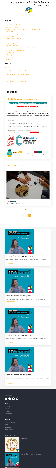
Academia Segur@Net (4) (13, 24)
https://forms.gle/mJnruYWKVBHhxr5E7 (17, 132)
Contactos (7, 411)
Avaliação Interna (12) (12, 27)
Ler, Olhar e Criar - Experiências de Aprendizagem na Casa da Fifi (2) (24, 41)
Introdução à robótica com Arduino (21, 99)
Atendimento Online (10, 422)
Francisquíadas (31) (11, 36)
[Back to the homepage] (28, 11)
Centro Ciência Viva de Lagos (42, 110)
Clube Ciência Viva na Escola (22, 110)
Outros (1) (9, 59)
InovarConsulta (9, 429)
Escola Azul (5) (10, 31)
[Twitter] (13, 398)
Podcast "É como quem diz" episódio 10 (31, 454)
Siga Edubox (8, 427)
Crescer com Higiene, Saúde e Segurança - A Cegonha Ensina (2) (23, 29)
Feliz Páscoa (24, 438)
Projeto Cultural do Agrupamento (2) (16, 50)
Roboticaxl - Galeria (15, 165)
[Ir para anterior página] (23, 215)
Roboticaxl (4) (10, 43)
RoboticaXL (12, 110)
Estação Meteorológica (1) (13, 34)
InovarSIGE (8, 424)
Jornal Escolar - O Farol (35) (14, 38)
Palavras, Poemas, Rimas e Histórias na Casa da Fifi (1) (21, 48)
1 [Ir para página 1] (26, 215)
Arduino (44, 111)
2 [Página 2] (29, 215)
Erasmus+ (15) (10, 52)
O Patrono (7, 406)
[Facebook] (6, 398)
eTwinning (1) (9, 55)
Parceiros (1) (9, 57)
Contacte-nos (8, 413)
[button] (5, 11)
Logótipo (7, 408)
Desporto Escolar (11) (12, 45)
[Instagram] (9, 398)
